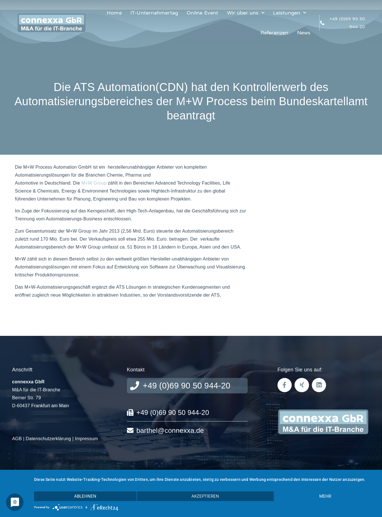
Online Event (202, 13)
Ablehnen (85, 496)
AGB (17, 438)
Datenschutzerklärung (48, 438)
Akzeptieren (205, 496)
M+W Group (94, 183)
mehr (325, 496)
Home (114, 13)
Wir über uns (246, 13)
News (304, 33)
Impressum (86, 438)
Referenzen (274, 33)
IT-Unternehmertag (154, 13)
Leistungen (289, 13)
